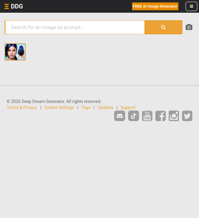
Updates (106, 107)
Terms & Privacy (22, 107)
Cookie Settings (59, 107)
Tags (85, 107)
